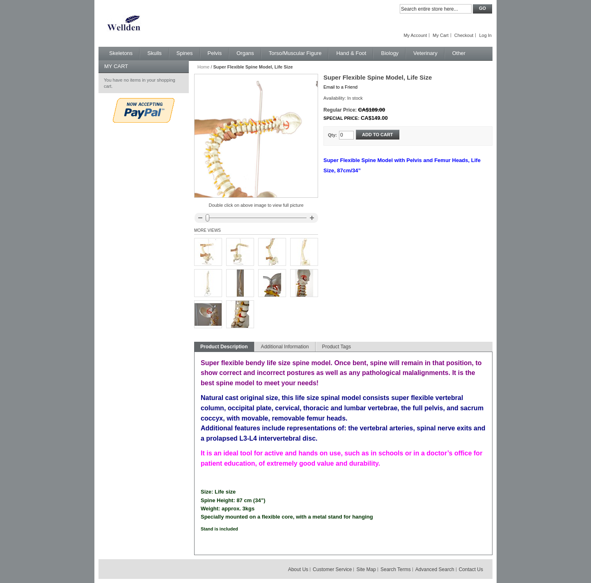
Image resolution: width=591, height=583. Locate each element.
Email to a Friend (340, 87)
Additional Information (285, 347)
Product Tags (336, 347)
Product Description (224, 347)
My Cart (441, 35)
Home (203, 66)
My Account (415, 35)
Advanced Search (434, 569)
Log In (485, 35)
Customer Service (332, 569)
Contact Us (471, 569)
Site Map (366, 569)
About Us (298, 569)
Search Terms (395, 569)
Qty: (332, 135)
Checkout (463, 35)
